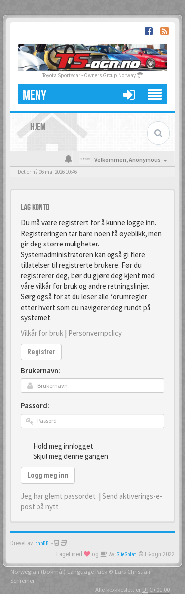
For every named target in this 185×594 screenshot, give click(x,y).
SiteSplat (126, 554)
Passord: (35, 405)
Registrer (41, 352)
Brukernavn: (40, 370)
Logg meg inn (48, 475)
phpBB (42, 543)
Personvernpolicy (95, 333)
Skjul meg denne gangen (65, 456)
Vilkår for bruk (42, 333)
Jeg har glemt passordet (58, 496)
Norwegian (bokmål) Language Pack (58, 571)
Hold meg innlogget (57, 446)
